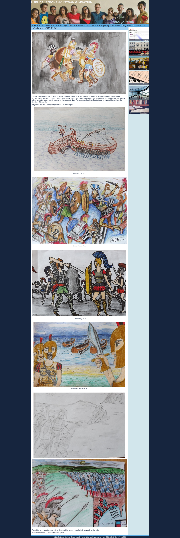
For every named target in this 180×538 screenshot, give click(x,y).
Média (146, 98)
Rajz (146, 69)
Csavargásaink (92, 26)
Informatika (144, 40)
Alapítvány (105, 26)
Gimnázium (45, 26)
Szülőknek (116, 26)
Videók (80, 26)
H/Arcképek (116, 96)
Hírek (36, 26)
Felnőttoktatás (140, 26)
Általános (145, 113)
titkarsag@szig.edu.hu (93, 537)
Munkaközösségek (60, 26)
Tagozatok (127, 26)
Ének (146, 84)
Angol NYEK (143, 55)
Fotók (72, 26)
